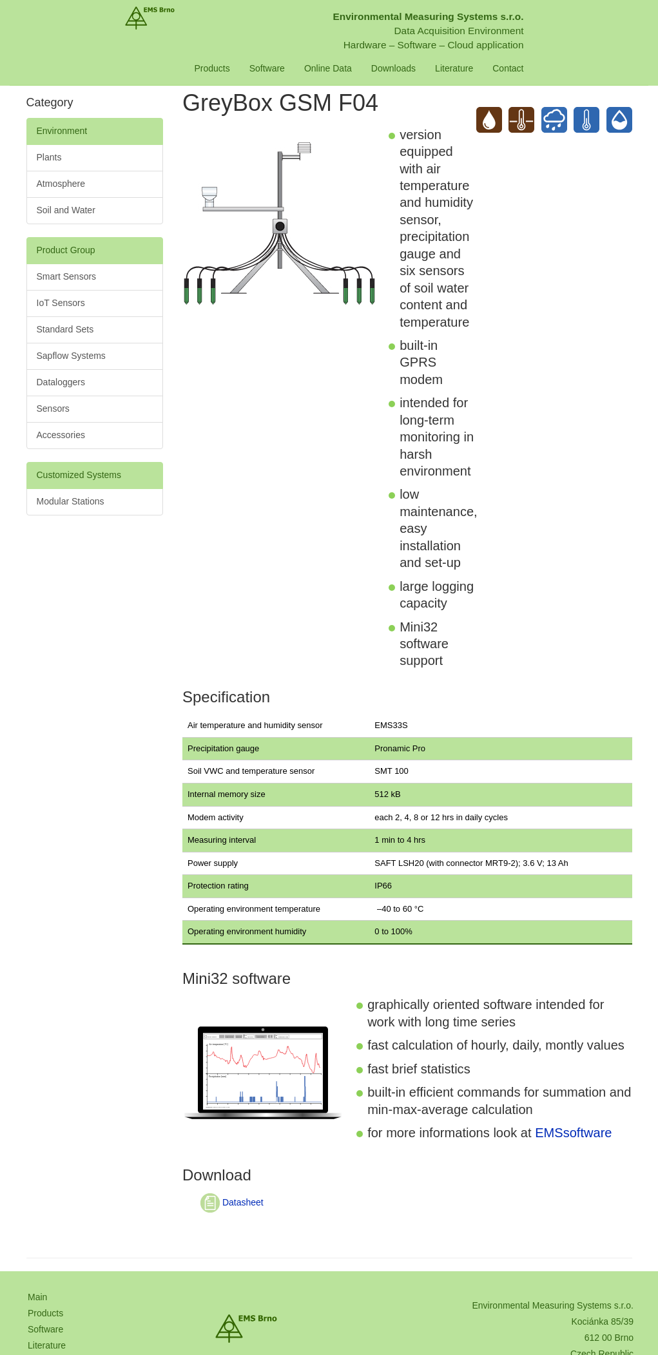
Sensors (53, 408)
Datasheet (232, 1202)
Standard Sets (65, 329)
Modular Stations (70, 501)
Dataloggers (61, 382)
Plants (49, 157)
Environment (62, 131)
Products (256, 68)
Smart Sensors (67, 276)
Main (37, 1297)
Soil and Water (66, 210)
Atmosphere (61, 183)
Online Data (372, 68)
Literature (498, 68)
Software (311, 68)
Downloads (437, 68)
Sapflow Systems (71, 356)
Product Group (66, 250)
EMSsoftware (573, 1133)
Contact (552, 68)
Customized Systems (79, 475)
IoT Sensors (61, 303)
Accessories (61, 435)
